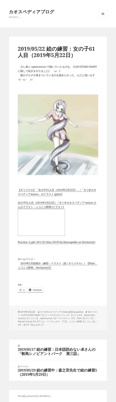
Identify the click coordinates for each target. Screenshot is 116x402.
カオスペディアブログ (31, 12)
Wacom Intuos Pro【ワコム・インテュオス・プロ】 (43, 321)
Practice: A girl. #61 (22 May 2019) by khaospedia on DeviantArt (56, 242)
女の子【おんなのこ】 (33, 324)
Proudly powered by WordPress (34, 396)
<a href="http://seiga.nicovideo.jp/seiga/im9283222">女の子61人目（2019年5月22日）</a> (41, 222)
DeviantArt (89, 315)
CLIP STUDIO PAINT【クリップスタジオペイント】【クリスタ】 (52, 315)
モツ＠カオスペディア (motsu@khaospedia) (61, 311)
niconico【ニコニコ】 (28, 318)
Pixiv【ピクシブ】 (85, 318)
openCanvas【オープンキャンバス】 (58, 318)
